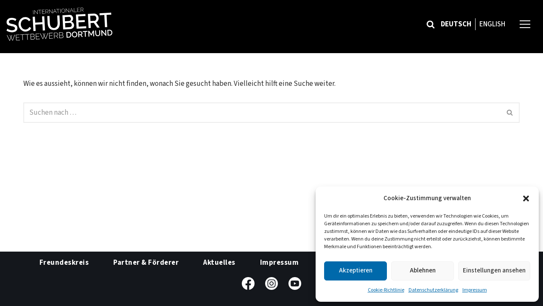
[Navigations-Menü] (525, 24)
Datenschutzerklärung (433, 290)
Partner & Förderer (146, 263)
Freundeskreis (64, 263)
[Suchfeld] (430, 24)
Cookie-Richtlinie (386, 290)
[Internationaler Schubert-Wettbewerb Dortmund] (59, 24)
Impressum (474, 290)
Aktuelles (219, 263)
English (492, 24)
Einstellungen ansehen (494, 270)
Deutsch (456, 24)
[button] (526, 198)
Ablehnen (423, 270)
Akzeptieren (355, 270)
